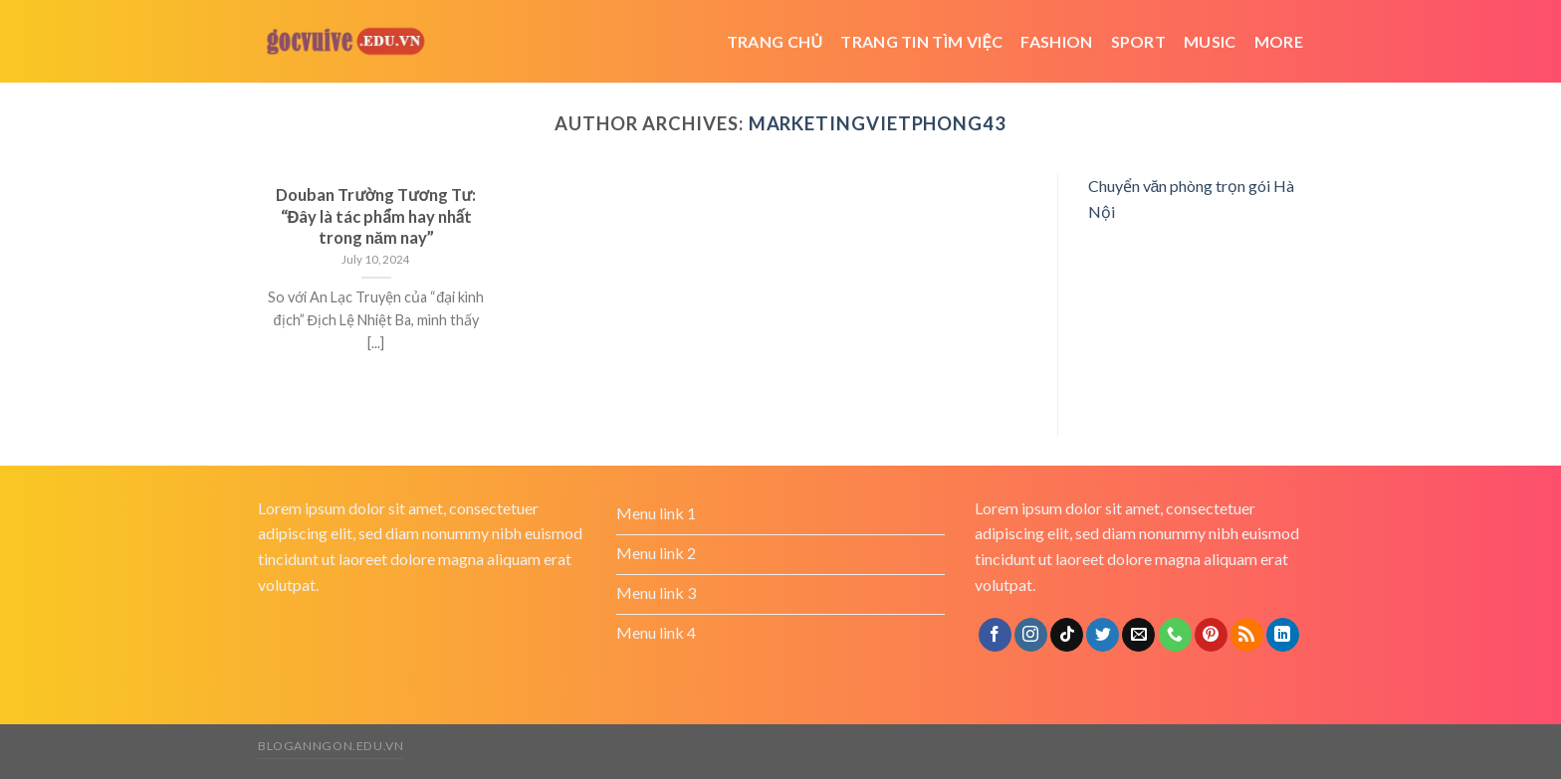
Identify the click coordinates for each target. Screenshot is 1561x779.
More (1278, 41)
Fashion (1056, 41)
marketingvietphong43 (877, 123)
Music (1210, 41)
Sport (1139, 41)
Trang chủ (775, 41)
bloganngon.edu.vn (330, 745)
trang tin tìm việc (921, 41)
